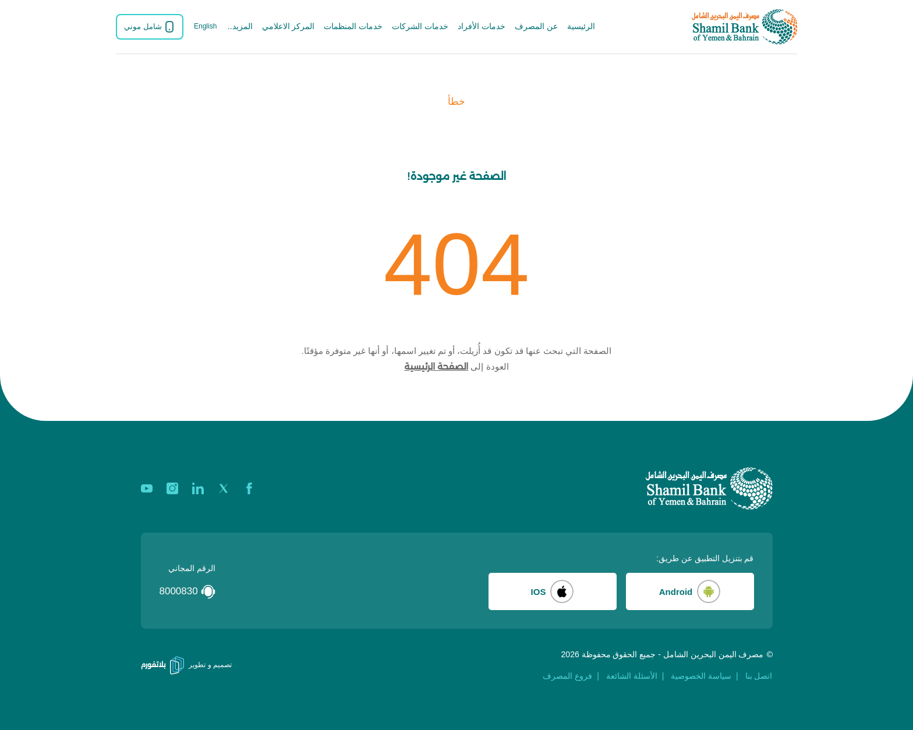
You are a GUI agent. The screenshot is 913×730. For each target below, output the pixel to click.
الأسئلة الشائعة (631, 676)
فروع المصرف (567, 676)
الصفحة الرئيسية (436, 366)
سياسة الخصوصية (701, 676)
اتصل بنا (759, 676)
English (205, 26)
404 (456, 264)
